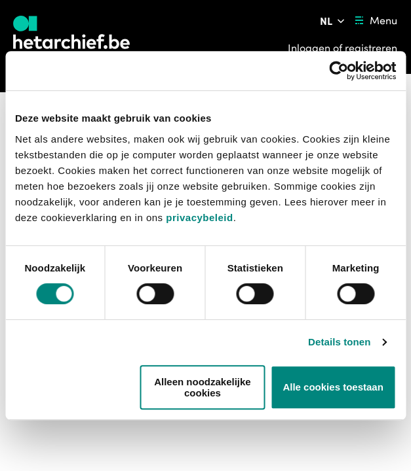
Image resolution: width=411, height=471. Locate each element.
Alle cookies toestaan (333, 386)
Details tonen (339, 341)
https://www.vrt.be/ (59, 441)
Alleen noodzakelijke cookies (202, 387)
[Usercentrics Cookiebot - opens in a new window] (338, 70)
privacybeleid (199, 217)
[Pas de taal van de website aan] (333, 21)
